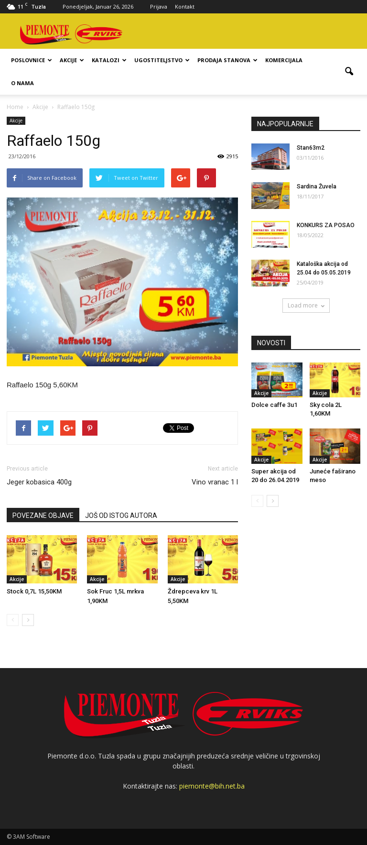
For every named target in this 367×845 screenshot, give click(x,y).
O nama (22, 83)
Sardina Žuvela (316, 186)
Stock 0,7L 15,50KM (34, 591)
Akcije (72, 60)
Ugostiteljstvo (162, 60)
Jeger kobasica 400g (39, 482)
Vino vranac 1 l (215, 482)
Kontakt (184, 6)
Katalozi (109, 60)
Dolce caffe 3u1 (274, 404)
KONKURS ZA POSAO (326, 225)
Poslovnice (31, 60)
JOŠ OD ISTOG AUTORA (121, 515)
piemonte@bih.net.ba (212, 785)
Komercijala (283, 60)
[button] (348, 71)
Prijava (158, 6)
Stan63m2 (310, 147)
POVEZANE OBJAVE (43, 515)
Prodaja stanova (227, 60)
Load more (306, 305)
